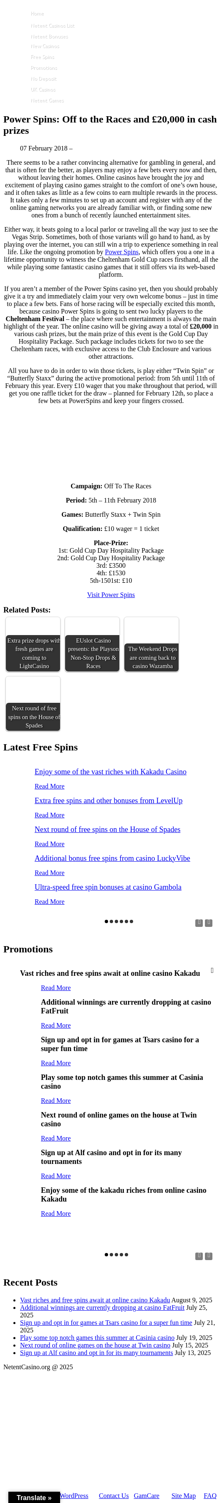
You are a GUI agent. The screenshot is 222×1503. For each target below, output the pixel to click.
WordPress (74, 1495)
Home (37, 13)
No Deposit (43, 78)
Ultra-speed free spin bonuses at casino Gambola (108, 887)
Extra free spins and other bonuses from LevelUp (108, 800)
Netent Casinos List (52, 25)
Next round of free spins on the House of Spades (107, 829)
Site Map (184, 1495)
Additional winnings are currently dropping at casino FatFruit (102, 1307)
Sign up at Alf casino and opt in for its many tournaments (96, 1352)
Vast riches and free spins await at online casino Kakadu (95, 1300)
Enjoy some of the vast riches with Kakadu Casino (111, 772)
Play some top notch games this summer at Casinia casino (97, 1337)
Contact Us (114, 1495)
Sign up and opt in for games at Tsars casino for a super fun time (106, 1322)
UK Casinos (42, 89)
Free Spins (42, 56)
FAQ (210, 1495)
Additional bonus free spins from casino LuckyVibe (112, 858)
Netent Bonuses (49, 36)
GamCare (146, 1495)
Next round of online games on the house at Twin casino (95, 1345)
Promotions (43, 67)
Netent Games (46, 100)
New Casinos (44, 45)
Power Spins (121, 251)
